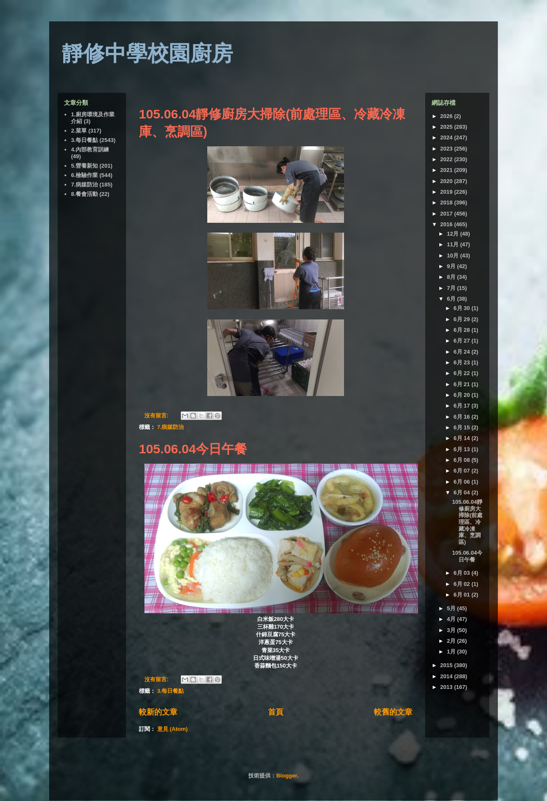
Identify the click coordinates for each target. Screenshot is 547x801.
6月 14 (462, 438)
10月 (453, 255)
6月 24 (462, 352)
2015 (447, 665)
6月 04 (462, 492)
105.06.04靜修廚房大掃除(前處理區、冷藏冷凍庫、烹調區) (467, 522)
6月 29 (462, 319)
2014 (447, 676)
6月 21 (462, 384)
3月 (452, 630)
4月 (452, 619)
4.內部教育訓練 (90, 149)
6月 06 (462, 482)
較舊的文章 (393, 712)
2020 (447, 181)
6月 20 (462, 395)
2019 (447, 192)
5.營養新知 (84, 166)
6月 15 (462, 427)
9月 (452, 266)
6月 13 (462, 449)
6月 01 (462, 594)
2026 (447, 116)
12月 (453, 234)
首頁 (275, 712)
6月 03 (462, 573)
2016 (447, 224)
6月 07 (462, 470)
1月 (452, 651)
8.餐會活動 (84, 194)
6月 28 (462, 330)
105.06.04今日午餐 (193, 449)
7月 (452, 288)
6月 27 (462, 340)
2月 (452, 641)
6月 (452, 299)
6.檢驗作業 (84, 175)
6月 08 (462, 460)
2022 (447, 159)
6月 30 (462, 308)
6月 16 (462, 417)
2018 (447, 202)
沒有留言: (157, 415)
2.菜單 (79, 130)
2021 (447, 170)
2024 (447, 137)
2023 (447, 148)
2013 (447, 687)
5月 (452, 608)
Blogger (286, 775)
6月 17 (462, 405)
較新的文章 (158, 712)
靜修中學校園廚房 (147, 53)
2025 (447, 127)
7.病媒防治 (170, 427)
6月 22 (462, 373)
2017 (447, 213)
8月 (452, 277)
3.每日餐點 (170, 691)
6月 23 (462, 362)
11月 (453, 244)
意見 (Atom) (172, 729)
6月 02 (462, 584)
